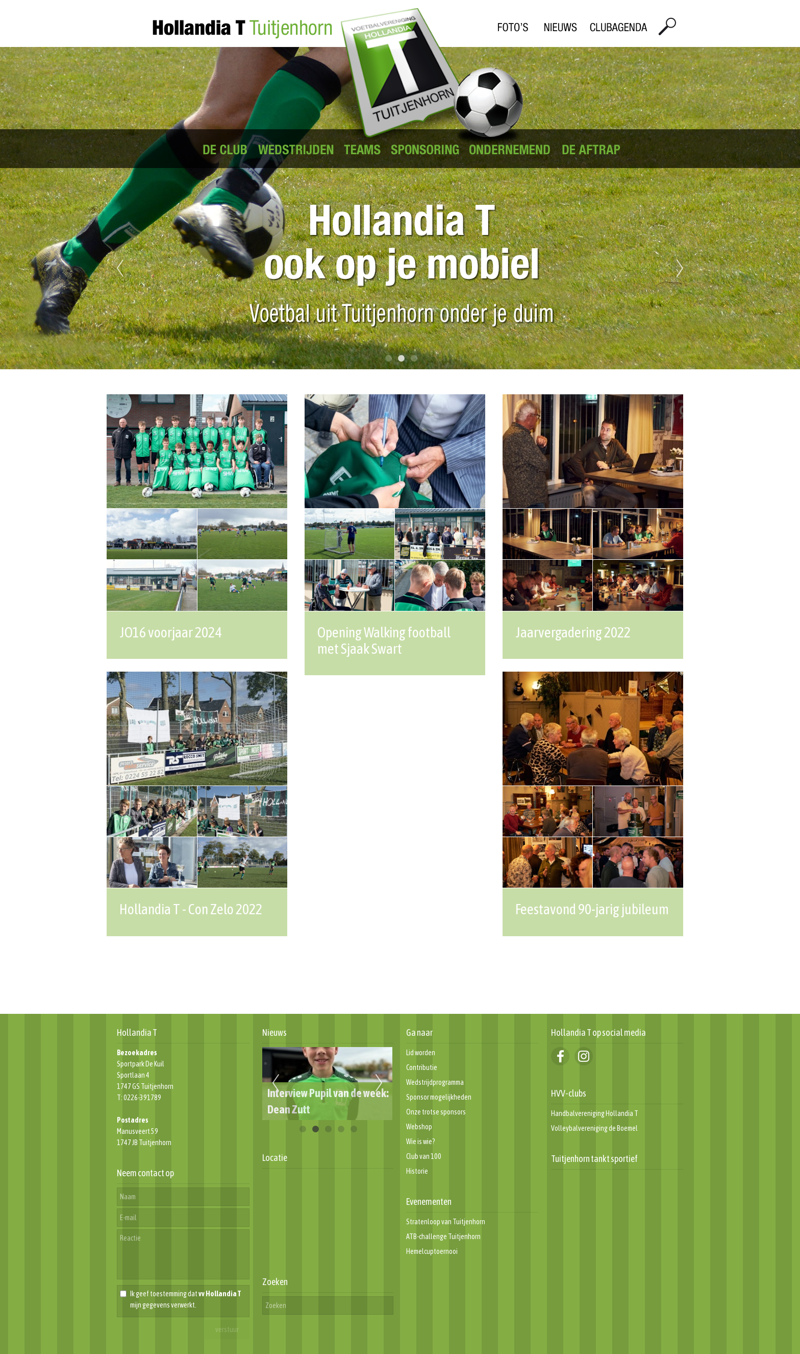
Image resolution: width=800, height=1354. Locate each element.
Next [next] (680, 268)
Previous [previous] (120, 268)
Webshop (419, 1127)
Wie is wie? (420, 1141)
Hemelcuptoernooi (432, 1251)
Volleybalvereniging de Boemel (594, 1128)
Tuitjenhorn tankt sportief (594, 1158)
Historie (417, 1171)
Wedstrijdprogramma (435, 1082)
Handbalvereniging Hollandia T (594, 1113)
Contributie (421, 1067)
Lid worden (420, 1053)
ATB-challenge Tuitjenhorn (443, 1236)
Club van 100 (423, 1156)
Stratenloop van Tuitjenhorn (445, 1222)
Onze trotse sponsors (436, 1112)
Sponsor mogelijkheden (438, 1097)
